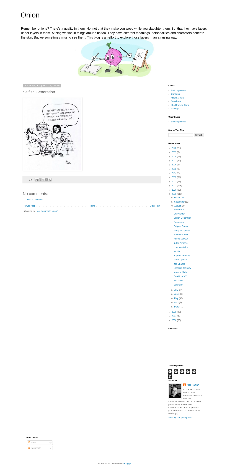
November (179, 197)
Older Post (155, 206)
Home (92, 206)
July (176, 290)
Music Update (180, 259)
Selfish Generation (182, 218)
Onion (30, 15)
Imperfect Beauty (182, 255)
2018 (174, 156)
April (176, 302)
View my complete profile (180, 417)
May (176, 298)
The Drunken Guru (180, 105)
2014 (174, 173)
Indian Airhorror (181, 243)
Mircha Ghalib (177, 98)
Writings (175, 108)
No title (177, 251)
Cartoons (175, 94)
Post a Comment (35, 199)
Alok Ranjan (193, 385)
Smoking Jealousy (182, 268)
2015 (174, 169)
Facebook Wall (181, 234)
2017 (174, 160)
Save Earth (179, 209)
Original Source (181, 226)
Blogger (127, 463)
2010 (174, 190)
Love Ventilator (181, 247)
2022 (174, 148)
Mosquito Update (182, 230)
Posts (32, 442)
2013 (174, 177)
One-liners (176, 101)
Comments (34, 448)
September (179, 202)
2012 (174, 181)
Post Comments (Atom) (47, 211)
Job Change (179, 264)
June (176, 294)
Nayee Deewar (181, 239)
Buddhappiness (178, 90)
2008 (174, 312)
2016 (174, 164)
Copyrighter (179, 214)
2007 (174, 316)
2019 (174, 152)
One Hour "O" (180, 276)
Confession (179, 222)
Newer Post (29, 206)
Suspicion (178, 285)
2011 (174, 185)
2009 (174, 194)
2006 (174, 320)
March (177, 307)
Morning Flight (180, 272)
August (178, 206)
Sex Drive (178, 280)
